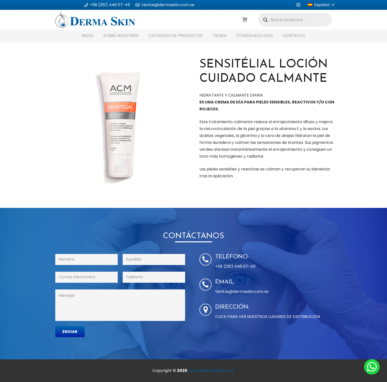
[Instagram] (298, 5)
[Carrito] (244, 19)
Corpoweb (211, 370)
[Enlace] (95, 19)
